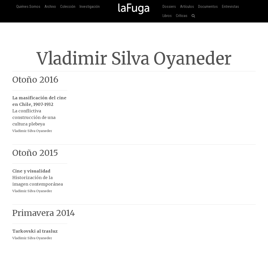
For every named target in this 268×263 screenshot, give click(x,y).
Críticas (181, 16)
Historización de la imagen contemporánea (39, 178)
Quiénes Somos (28, 6)
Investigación (90, 6)
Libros (167, 16)
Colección (67, 6)
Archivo (50, 6)
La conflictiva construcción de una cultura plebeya (39, 111)
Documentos (208, 6)
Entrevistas (230, 6)
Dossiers (169, 6)
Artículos (187, 6)
